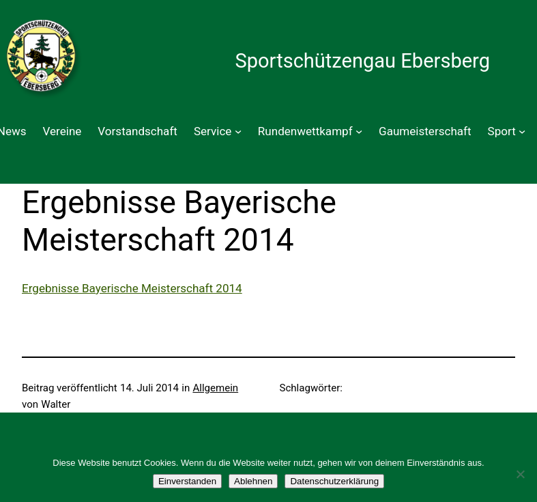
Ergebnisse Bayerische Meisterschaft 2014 (132, 288)
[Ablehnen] (520, 474)
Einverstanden (187, 481)
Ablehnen (253, 481)
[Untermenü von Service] (238, 131)
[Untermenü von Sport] (522, 131)
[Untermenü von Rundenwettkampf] (358, 131)
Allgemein (215, 388)
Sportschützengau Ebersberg (362, 60)
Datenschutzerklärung (334, 481)
